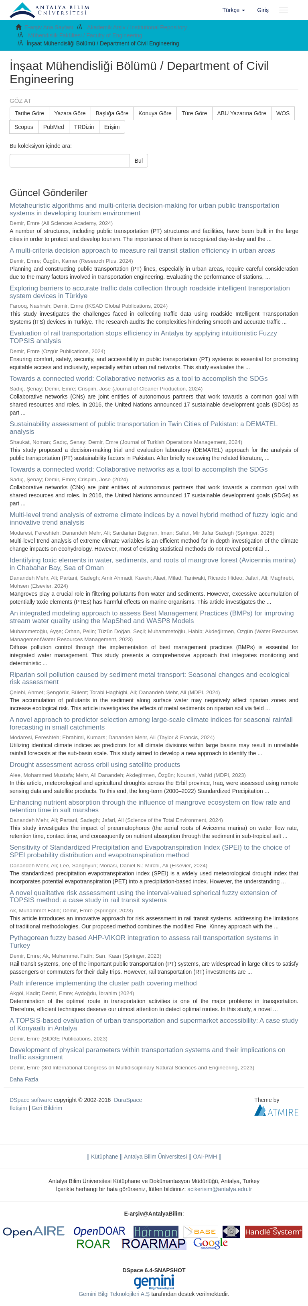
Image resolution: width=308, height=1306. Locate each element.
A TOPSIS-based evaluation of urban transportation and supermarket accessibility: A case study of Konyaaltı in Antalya (154, 1024)
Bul (139, 160)
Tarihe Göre (29, 113)
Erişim (112, 127)
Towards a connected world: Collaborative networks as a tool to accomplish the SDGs (138, 378)
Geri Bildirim (47, 1108)
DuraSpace (128, 1100)
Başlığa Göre (112, 113)
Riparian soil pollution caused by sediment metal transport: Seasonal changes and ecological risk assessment (150, 678)
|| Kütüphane (102, 1156)
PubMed (53, 127)
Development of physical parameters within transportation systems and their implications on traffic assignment (148, 1053)
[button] (234, 10)
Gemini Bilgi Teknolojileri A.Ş (114, 1294)
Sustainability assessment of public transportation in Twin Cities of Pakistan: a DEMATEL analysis (144, 427)
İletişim (18, 1108)
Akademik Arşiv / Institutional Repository (137, 27)
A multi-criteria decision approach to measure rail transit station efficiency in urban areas (142, 250)
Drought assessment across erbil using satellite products (95, 764)
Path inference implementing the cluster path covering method (103, 983)
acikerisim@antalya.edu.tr (219, 1189)
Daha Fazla (24, 1079)
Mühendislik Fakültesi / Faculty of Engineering (85, 35)
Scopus (23, 127)
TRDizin (84, 127)
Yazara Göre (69, 113)
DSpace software (31, 1100)
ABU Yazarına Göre (241, 113)
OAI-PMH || (206, 1156)
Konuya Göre (155, 113)
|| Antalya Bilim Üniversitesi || (155, 1156)
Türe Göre (194, 113)
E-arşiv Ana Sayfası (48, 27)
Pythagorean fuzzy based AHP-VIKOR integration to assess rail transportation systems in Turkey (144, 941)
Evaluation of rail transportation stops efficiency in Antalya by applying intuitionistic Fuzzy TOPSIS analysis (143, 337)
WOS (283, 113)
